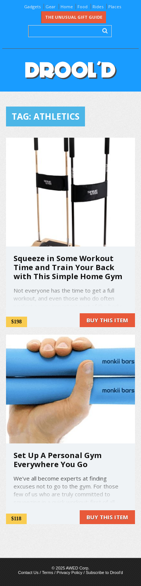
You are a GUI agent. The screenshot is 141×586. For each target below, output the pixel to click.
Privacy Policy (69, 572)
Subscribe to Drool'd (104, 572)
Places (114, 6)
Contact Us (28, 572)
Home (67, 6)
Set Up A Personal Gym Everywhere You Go (58, 459)
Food (82, 6)
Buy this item (107, 320)
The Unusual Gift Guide (73, 17)
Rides (97, 6)
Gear (50, 6)
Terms (47, 572)
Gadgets (32, 6)
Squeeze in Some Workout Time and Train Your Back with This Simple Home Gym (68, 267)
